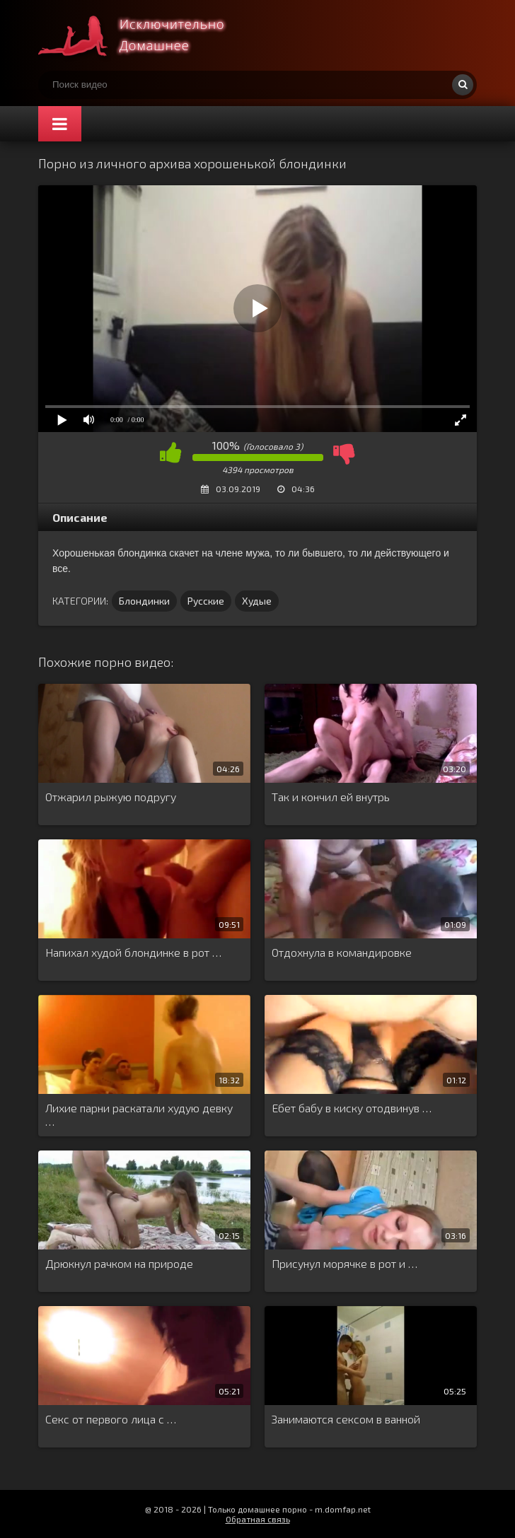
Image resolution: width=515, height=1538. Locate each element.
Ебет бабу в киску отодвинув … (352, 1107)
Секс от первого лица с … (110, 1419)
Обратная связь (258, 1519)
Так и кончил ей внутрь (331, 796)
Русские (205, 601)
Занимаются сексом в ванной (346, 1419)
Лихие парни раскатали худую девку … (139, 1114)
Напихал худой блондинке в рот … (133, 952)
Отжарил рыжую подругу (110, 796)
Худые (257, 601)
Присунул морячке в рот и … (344, 1263)
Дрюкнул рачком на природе (119, 1263)
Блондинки (144, 601)
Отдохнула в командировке (342, 952)
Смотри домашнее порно (144, 35)
